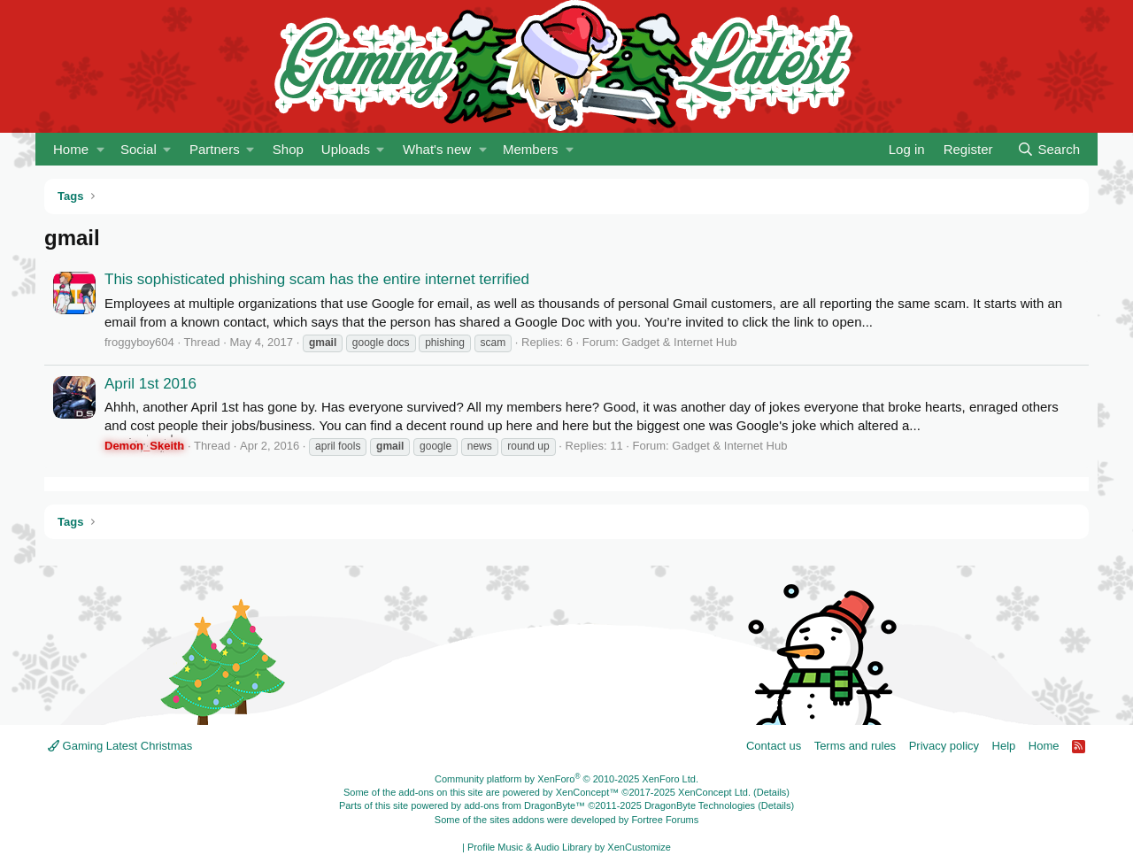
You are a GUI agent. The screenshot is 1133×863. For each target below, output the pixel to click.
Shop (288, 149)
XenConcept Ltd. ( (717, 792)
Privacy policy (944, 745)
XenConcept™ (588, 792)
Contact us (773, 745)
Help (1004, 745)
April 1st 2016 (150, 383)
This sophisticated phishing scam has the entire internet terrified (316, 279)
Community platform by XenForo (566, 779)
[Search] (1048, 149)
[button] (100, 149)
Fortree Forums (664, 819)
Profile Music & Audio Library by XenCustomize (569, 847)
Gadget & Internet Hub (679, 342)
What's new (437, 149)
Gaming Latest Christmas (120, 745)
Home (71, 149)
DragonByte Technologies (699, 805)
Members (531, 149)
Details (772, 792)
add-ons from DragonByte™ (524, 805)
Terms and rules (855, 745)
